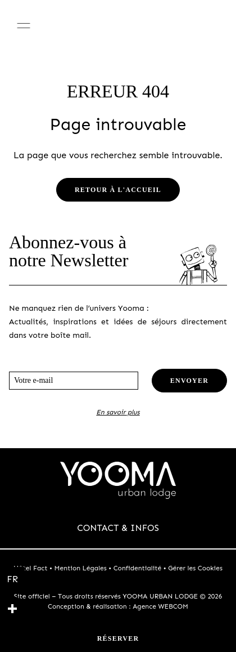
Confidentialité (138, 568)
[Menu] (23, 25)
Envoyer (189, 381)
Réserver (118, 638)
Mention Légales (81, 568)
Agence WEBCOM (160, 606)
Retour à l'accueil (118, 190)
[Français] (12, 579)
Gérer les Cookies (195, 568)
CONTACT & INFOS (118, 528)
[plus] (12, 608)
